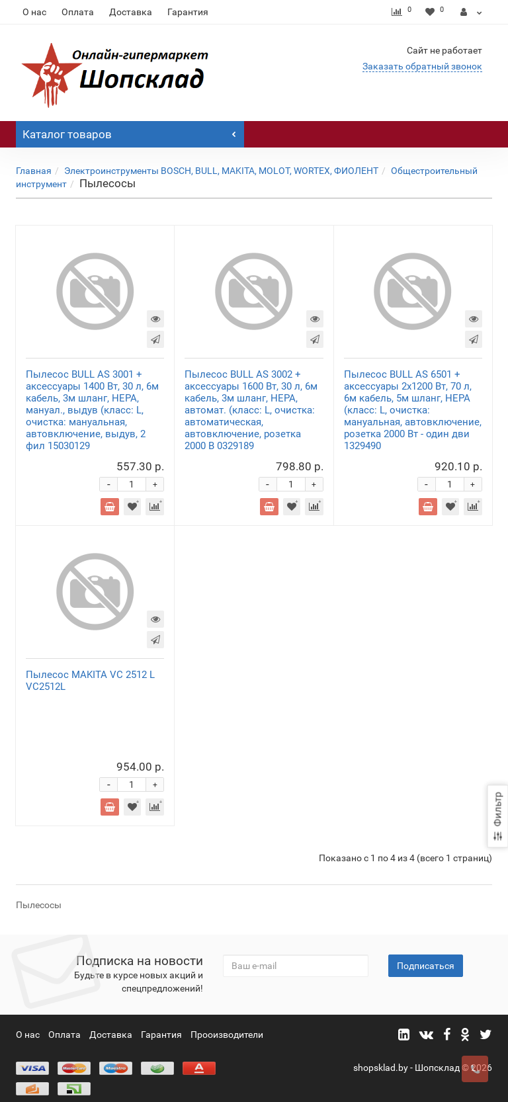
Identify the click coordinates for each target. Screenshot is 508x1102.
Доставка (130, 12)
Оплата (78, 12)
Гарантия (187, 12)
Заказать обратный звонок (422, 66)
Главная (34, 170)
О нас (34, 12)
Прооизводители (226, 1021)
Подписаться (425, 952)
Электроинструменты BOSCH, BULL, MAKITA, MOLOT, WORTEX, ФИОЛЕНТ (221, 170)
